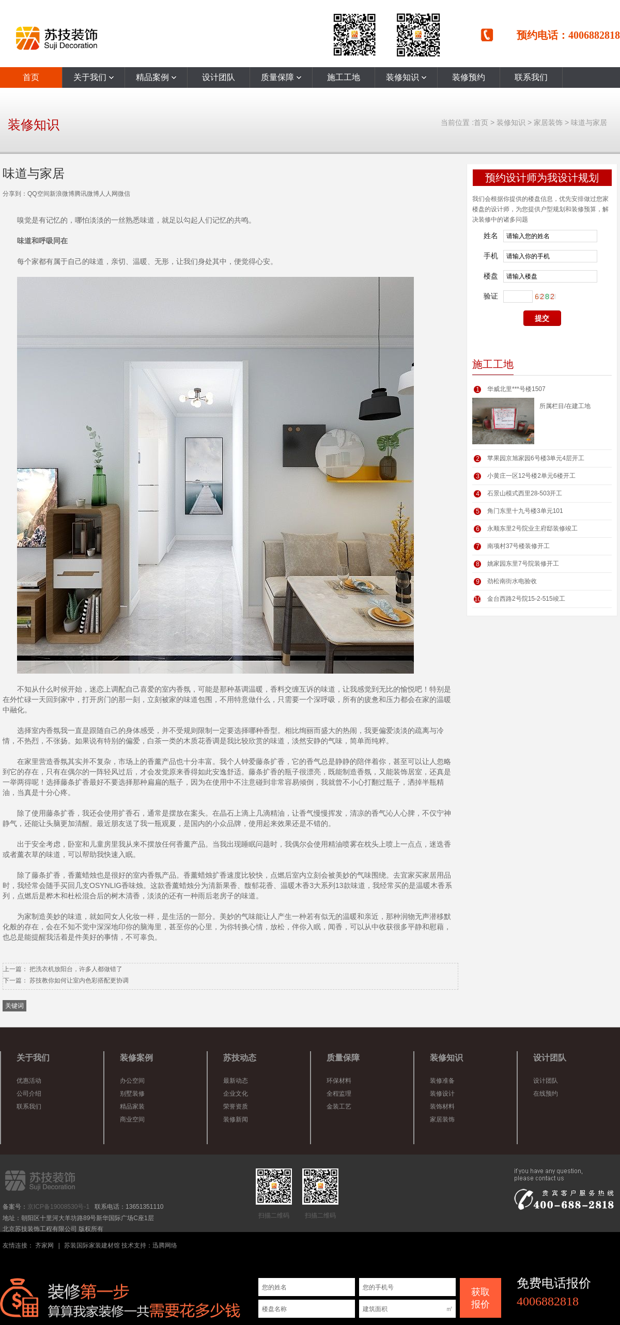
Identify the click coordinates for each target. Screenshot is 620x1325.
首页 (31, 77)
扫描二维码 (274, 1193)
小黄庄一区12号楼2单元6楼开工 (531, 475)
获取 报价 (480, 1298)
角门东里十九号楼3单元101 (525, 511)
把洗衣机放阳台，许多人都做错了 (75, 969)
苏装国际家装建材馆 (92, 1245)
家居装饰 (548, 122)
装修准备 (442, 1080)
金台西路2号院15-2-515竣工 (526, 598)
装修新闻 (235, 1119)
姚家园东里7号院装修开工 (523, 563)
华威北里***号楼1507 (516, 389)
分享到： (15, 193)
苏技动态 (239, 1057)
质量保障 (281, 77)
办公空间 (132, 1080)
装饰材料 (442, 1106)
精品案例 (156, 77)
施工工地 (343, 77)
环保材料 (339, 1080)
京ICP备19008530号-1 (58, 1206)
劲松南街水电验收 (512, 581)
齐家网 (44, 1245)
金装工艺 (339, 1106)
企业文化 (235, 1093)
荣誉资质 (235, 1106)
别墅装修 (132, 1093)
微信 (124, 193)
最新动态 (235, 1080)
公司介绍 (29, 1093)
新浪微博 (62, 193)
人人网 (108, 193)
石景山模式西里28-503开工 (524, 493)
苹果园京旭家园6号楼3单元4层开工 (535, 458)
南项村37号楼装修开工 (518, 546)
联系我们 (531, 77)
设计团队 (218, 77)
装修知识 (406, 77)
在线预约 (545, 1093)
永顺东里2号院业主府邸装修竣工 (532, 528)
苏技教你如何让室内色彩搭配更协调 (79, 980)
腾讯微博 (86, 193)
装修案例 (136, 1057)
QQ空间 (38, 193)
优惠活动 (29, 1080)
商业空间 (132, 1119)
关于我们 (93, 77)
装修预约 (468, 77)
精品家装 (132, 1106)
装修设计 (442, 1093)
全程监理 (339, 1093)
